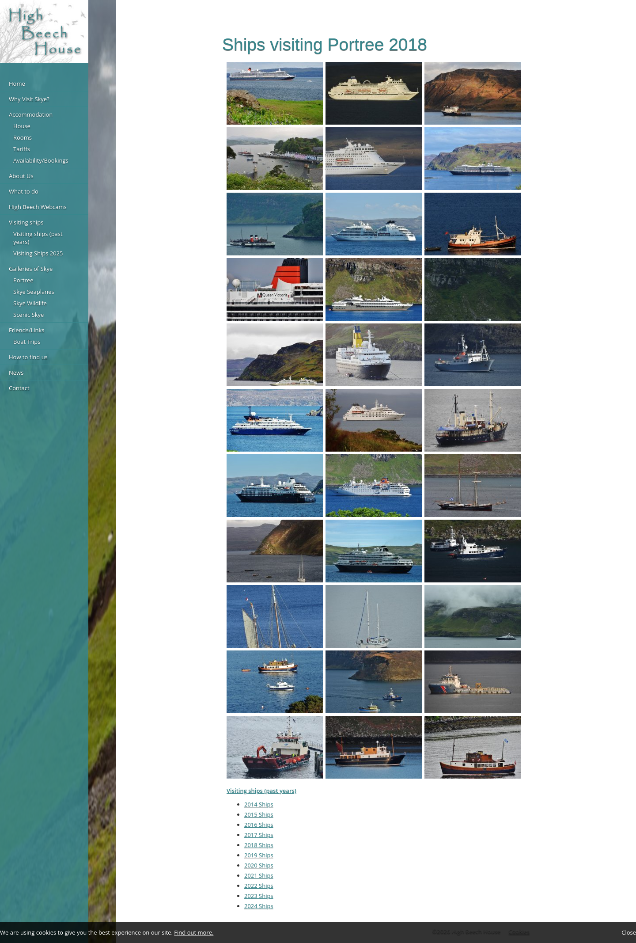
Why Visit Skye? (29, 99)
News (16, 372)
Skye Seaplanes (33, 292)
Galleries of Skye (31, 269)
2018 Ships (258, 845)
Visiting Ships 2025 (38, 253)
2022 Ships (258, 886)
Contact (19, 388)
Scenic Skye (28, 315)
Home (17, 83)
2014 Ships (258, 804)
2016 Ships (258, 825)
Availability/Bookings (40, 160)
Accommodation (31, 114)
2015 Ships (258, 814)
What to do (23, 191)
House (21, 126)
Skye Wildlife (30, 303)
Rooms (22, 137)
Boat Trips (26, 342)
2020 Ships (258, 865)
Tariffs (21, 149)
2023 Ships (258, 896)
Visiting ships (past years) (38, 238)
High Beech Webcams (38, 207)
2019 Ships (258, 855)
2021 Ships (258, 875)
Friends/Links (27, 330)
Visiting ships (26, 222)
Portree (23, 280)
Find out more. (193, 932)
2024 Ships (258, 906)
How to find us (28, 357)
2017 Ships (258, 835)
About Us (21, 176)
